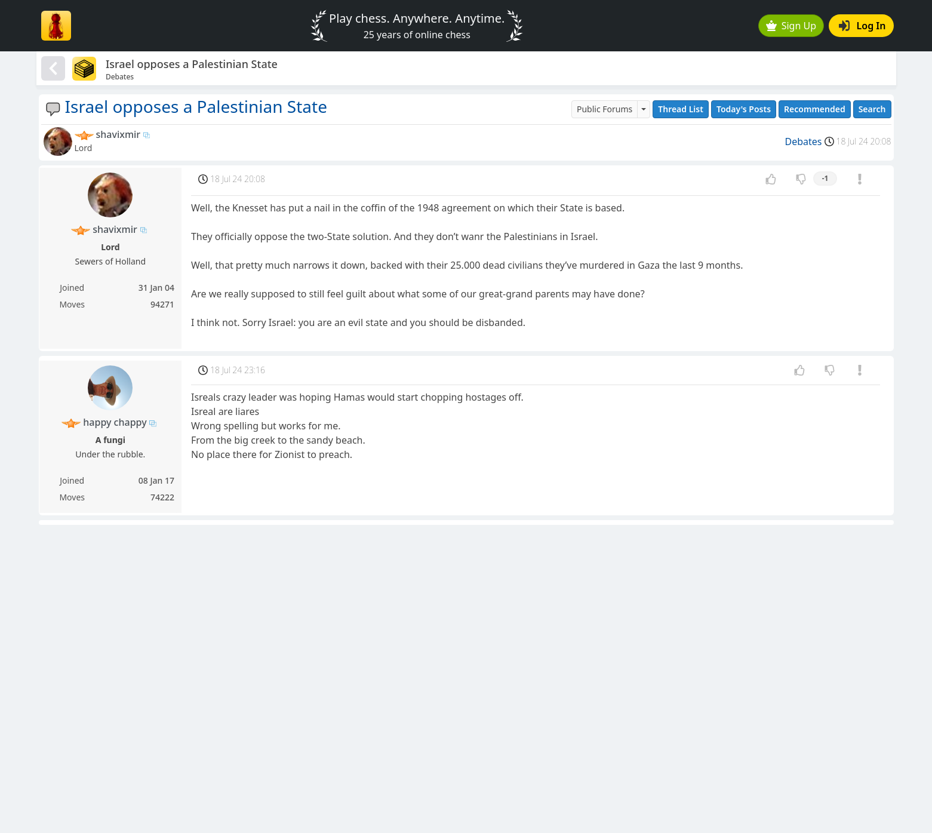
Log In (862, 25)
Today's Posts (743, 109)
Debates (803, 141)
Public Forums (604, 109)
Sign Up (791, 25)
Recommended (814, 109)
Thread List (680, 109)
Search (872, 109)
